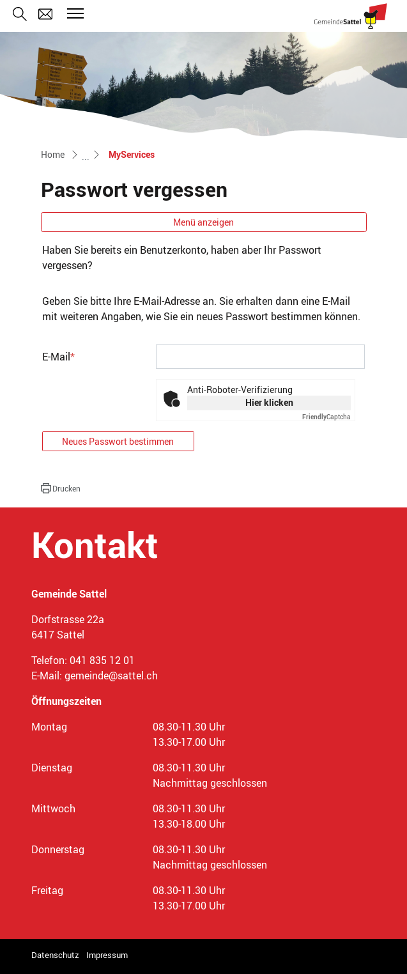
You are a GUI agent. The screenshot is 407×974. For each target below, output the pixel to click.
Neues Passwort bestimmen (118, 441)
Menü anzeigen (203, 222)
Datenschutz (55, 955)
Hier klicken (269, 402)
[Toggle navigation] (73, 13)
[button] (61, 488)
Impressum (107, 955)
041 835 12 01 (102, 660)
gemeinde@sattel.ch (111, 676)
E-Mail (58, 357)
